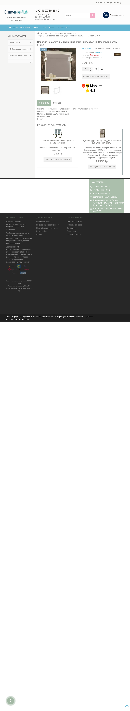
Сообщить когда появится (96, 76)
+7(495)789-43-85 (47, 10)
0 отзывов (99, 49)
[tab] (20, 42)
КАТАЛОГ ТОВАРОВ (22, 28)
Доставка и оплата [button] (20, 49)
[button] (20, 61)
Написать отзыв (113, 49)
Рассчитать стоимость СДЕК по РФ (19, 285)
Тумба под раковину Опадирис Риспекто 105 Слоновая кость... (102, 142)
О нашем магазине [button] (20, 56)
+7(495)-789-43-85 (101, 187)
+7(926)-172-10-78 (101, 190)
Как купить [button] (20, 42)
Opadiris (98, 53)
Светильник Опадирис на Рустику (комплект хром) (58, 142)
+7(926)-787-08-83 (101, 193)
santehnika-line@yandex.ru (105, 197)
